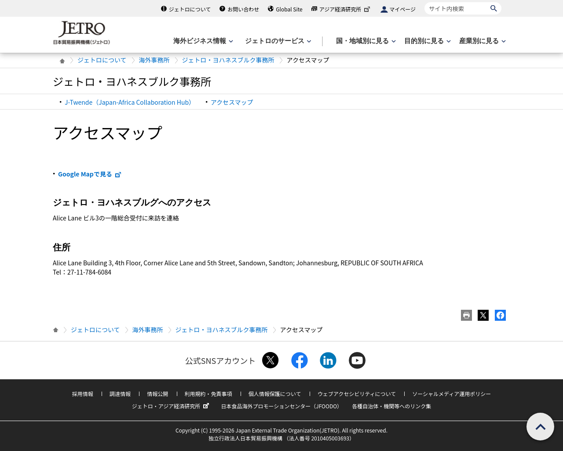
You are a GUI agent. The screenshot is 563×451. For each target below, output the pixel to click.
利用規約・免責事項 (208, 393)
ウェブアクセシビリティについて (357, 393)
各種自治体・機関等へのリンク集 (391, 406)
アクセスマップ (232, 102)
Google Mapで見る (90, 173)
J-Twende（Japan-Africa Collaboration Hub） (130, 102)
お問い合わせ (243, 9)
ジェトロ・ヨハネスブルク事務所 (228, 59)
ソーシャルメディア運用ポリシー (451, 393)
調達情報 (120, 393)
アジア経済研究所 (345, 9)
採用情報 (82, 393)
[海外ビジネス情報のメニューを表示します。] (202, 41)
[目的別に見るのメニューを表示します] (426, 41)
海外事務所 (154, 59)
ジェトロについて (190, 9)
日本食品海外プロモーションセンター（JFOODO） (281, 406)
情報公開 (157, 393)
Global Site (289, 9)
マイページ (402, 9)
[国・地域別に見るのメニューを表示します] (365, 41)
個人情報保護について (275, 393)
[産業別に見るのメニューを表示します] (481, 41)
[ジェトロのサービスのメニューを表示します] (277, 41)
